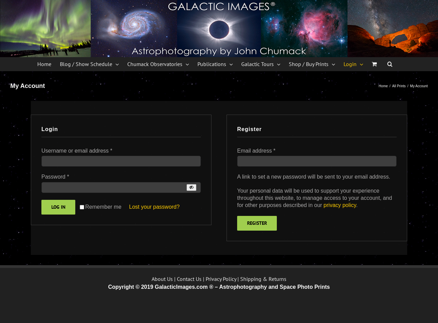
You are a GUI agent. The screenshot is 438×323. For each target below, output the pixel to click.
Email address (256, 151)
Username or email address (76, 151)
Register (257, 223)
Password (55, 177)
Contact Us (189, 278)
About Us (162, 278)
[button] (389, 64)
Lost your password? (154, 207)
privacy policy (340, 205)
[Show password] (191, 187)
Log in (58, 207)
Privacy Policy (221, 278)
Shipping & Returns (263, 278)
